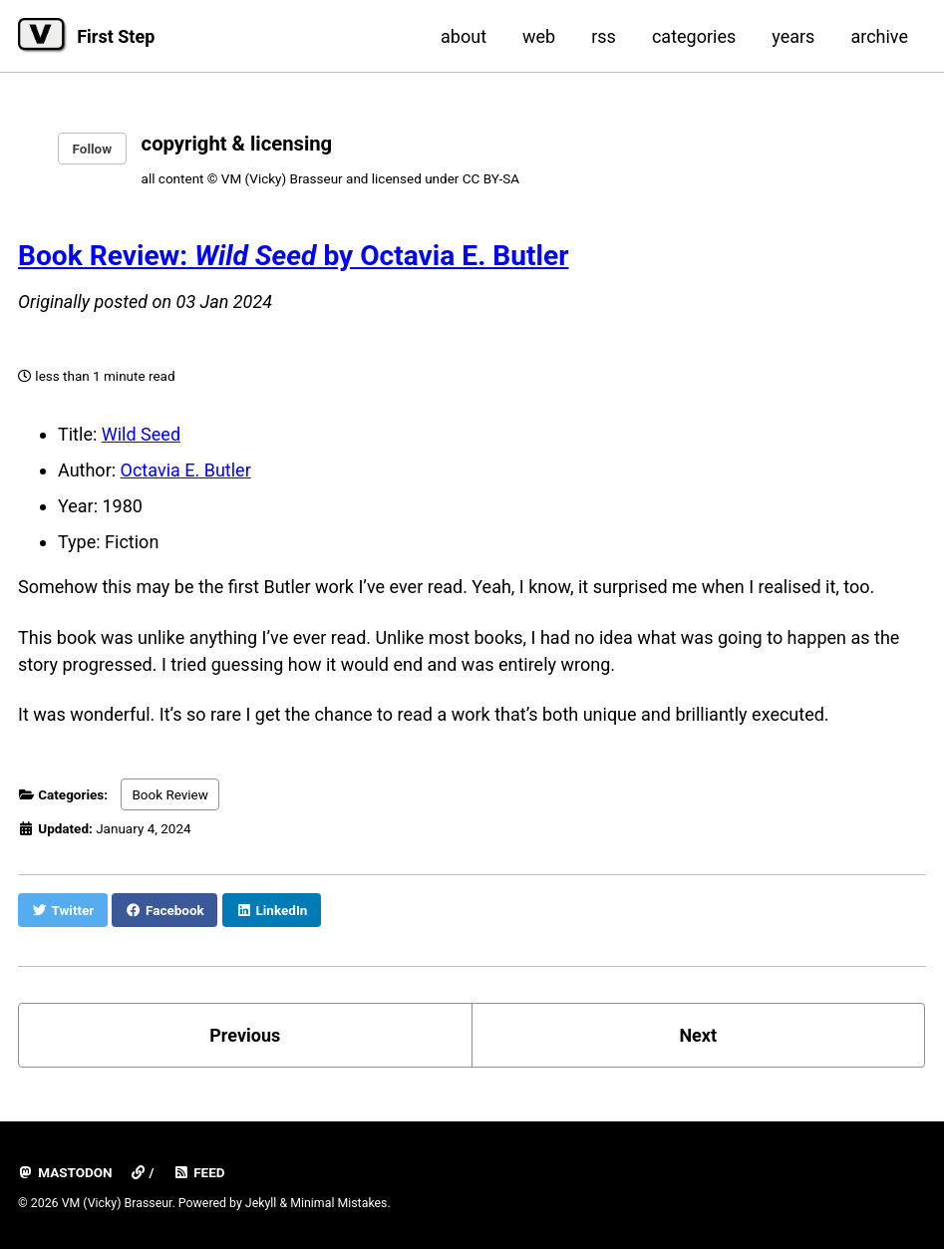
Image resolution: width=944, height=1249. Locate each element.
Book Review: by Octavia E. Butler (293, 255)
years (793, 36)
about (463, 36)
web (538, 36)
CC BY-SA (491, 178)
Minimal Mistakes (338, 1203)
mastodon (65, 1172)
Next (698, 1035)
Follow (93, 148)
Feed (199, 1172)
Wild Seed (141, 434)
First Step (116, 36)
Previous (244, 1035)
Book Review (170, 794)
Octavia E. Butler (186, 470)
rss (603, 36)
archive (879, 36)
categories (694, 36)
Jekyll (261, 1203)
